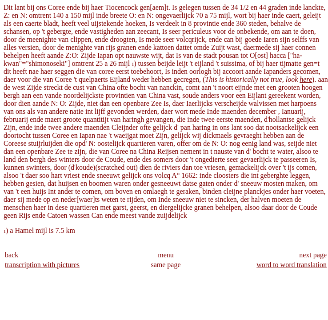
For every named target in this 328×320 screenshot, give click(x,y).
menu (166, 255)
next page (313, 255)
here (306, 79)
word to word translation (291, 264)
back (11, 255)
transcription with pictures (42, 264)
